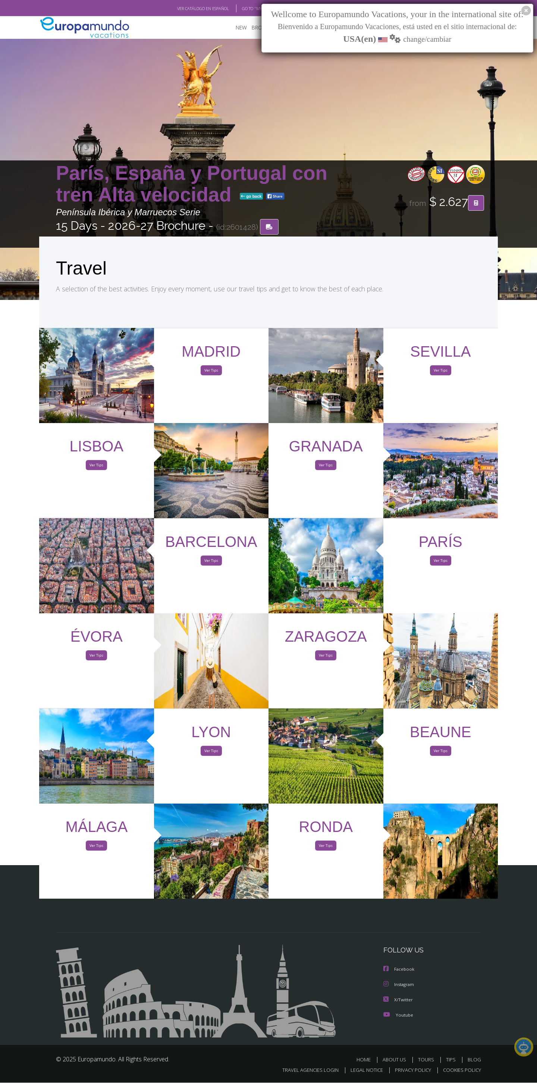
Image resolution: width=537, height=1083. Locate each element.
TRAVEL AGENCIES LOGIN (303, 1070)
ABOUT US (396, 1059)
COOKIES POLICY (460, 1070)
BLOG (474, 1059)
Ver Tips (211, 372)
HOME (366, 1059)
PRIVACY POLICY (410, 1070)
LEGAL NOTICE (361, 1070)
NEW (234, 28)
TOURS (427, 1059)
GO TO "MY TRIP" (245, 8)
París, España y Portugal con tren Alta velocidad (191, 184)
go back (251, 197)
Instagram (399, 985)
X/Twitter (398, 1000)
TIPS (451, 1059)
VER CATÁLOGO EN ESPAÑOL (186, 8)
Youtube (398, 1015)
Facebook (399, 970)
